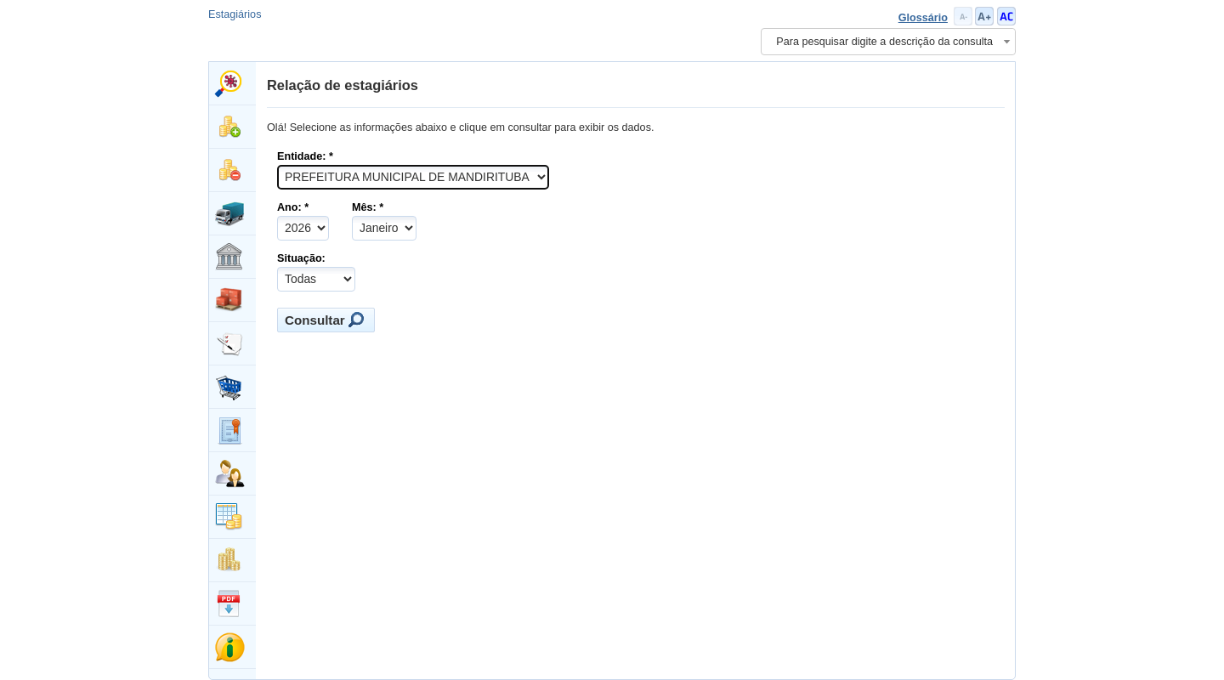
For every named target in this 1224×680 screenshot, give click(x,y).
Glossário (923, 18)
